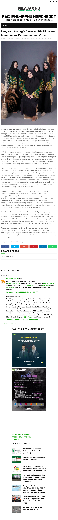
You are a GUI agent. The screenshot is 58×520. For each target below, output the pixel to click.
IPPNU (28, 38)
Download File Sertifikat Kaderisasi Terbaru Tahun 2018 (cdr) (33, 451)
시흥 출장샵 (46, 285)
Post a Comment (10, 324)
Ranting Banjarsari (46, 38)
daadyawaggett (12, 279)
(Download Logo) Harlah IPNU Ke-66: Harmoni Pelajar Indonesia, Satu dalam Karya (34, 468)
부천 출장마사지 (48, 283)
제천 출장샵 (30, 285)
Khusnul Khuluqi (35, 38)
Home (5, 25)
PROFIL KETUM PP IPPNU (21, 437)
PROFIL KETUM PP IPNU (21, 434)
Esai (25, 38)
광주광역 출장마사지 (13, 283)
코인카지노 (27, 317)
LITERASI (15, 439)
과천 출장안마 (10, 287)
